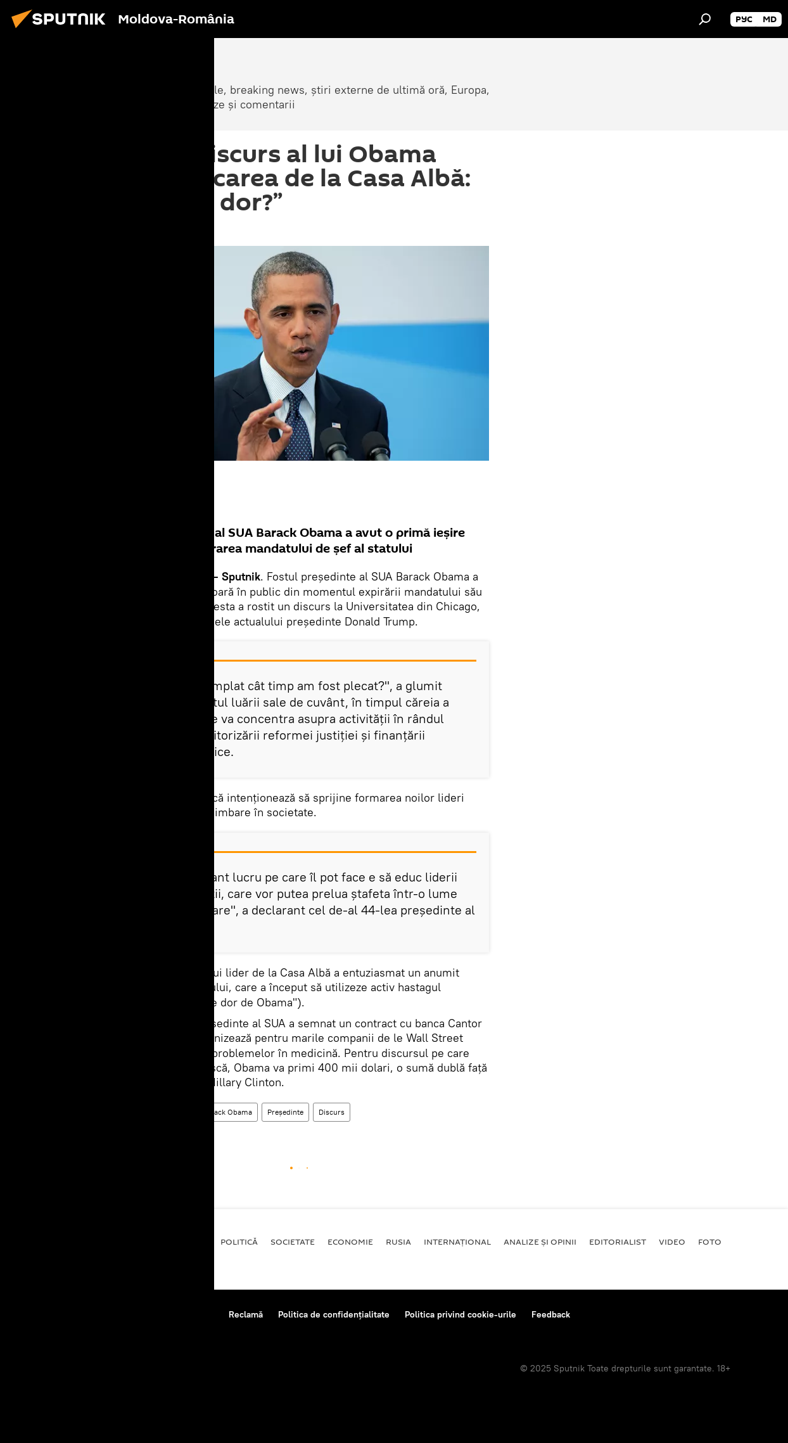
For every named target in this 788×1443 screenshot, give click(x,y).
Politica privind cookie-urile (460, 1314)
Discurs (332, 1112)
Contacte (195, 1314)
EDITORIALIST (617, 1241)
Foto (709, 1241)
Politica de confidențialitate (334, 1314)
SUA (180, 1112)
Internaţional (136, 1112)
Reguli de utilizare (125, 1314)
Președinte (285, 1112)
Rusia (398, 1241)
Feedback (550, 1314)
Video (672, 1241)
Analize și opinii (540, 1241)
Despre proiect (43, 1314)
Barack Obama (227, 1112)
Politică (239, 1241)
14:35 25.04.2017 (143, 230)
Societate (292, 1241)
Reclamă (246, 1314)
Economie (350, 1241)
